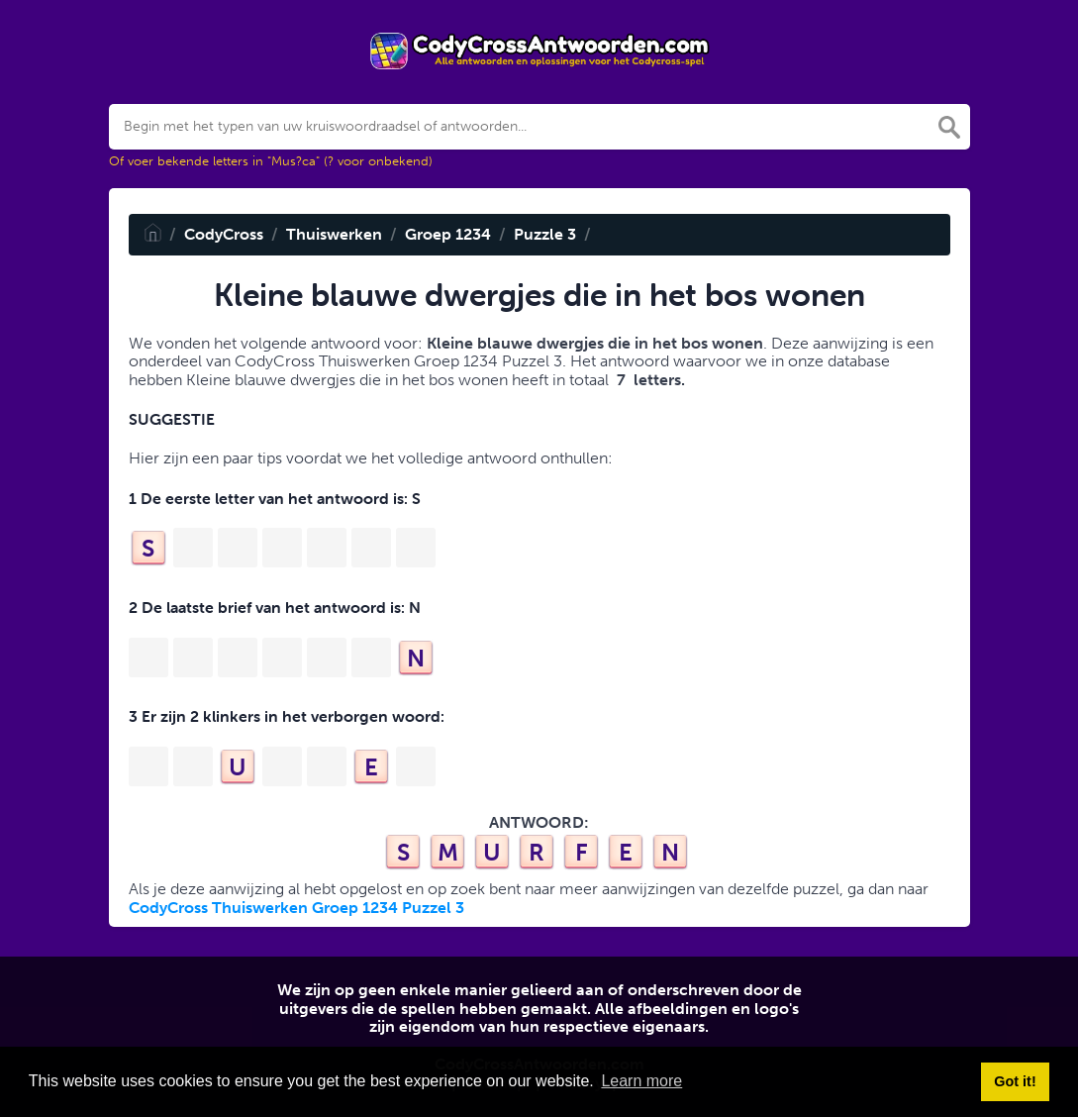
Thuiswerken (334, 234)
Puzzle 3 (545, 234)
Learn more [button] (641, 1080)
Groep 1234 (448, 234)
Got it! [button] (1014, 1081)
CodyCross (223, 234)
